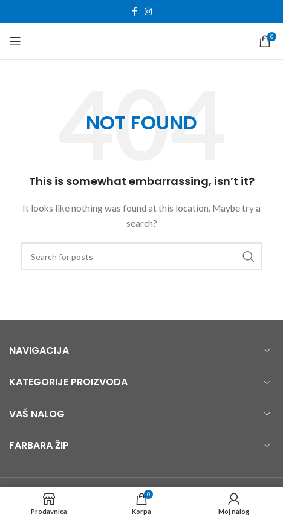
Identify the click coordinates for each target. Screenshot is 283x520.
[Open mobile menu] (15, 41)
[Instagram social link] (148, 11)
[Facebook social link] (134, 11)
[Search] (141, 256)
